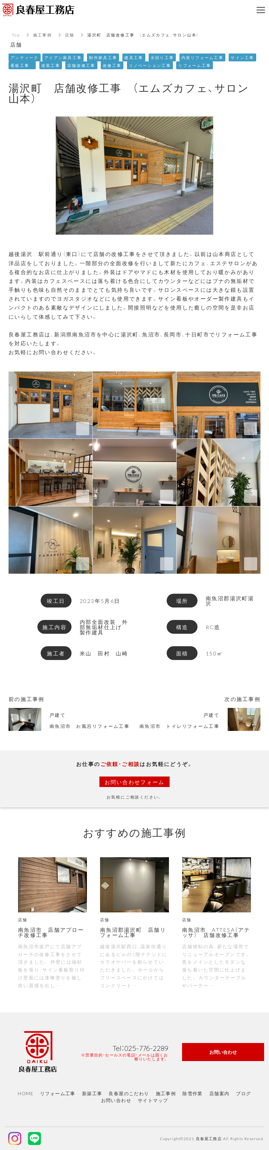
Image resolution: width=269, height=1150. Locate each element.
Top (16, 35)
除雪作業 (192, 1093)
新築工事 (92, 1093)
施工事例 (42, 35)
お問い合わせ (116, 1100)
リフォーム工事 (57, 1093)
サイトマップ (153, 1100)
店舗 (70, 35)
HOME (25, 1093)
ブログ (243, 1093)
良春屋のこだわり (129, 1093)
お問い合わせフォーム (134, 782)
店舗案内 (219, 1093)
